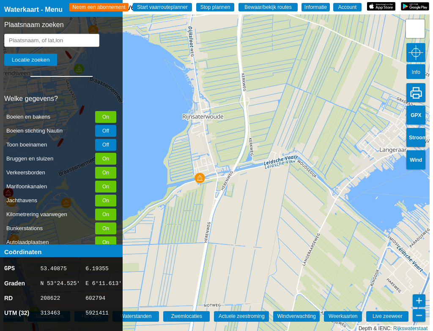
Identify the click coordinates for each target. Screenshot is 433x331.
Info (416, 72)
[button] (200, 178)
